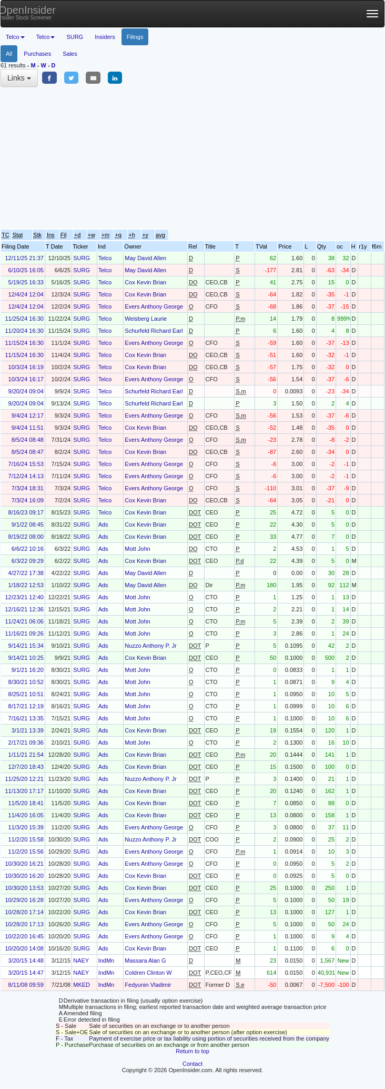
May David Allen (145, 258)
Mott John (137, 549)
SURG (74, 37)
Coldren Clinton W (148, 972)
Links (19, 78)
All (9, 54)
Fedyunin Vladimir (148, 985)
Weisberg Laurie (146, 318)
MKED (81, 985)
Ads (103, 524)
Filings (135, 37)
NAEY (81, 960)
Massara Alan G (145, 960)
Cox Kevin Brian (145, 282)
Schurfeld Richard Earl (154, 331)
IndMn (106, 960)
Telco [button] (15, 37)
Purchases (37, 54)
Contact (192, 1064)
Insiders (105, 37)
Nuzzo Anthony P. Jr (150, 645)
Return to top (192, 1051)
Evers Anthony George (154, 306)
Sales (70, 54)
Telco (105, 258)
